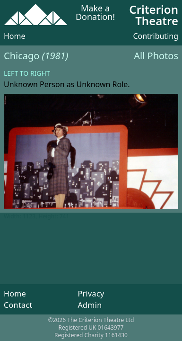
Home (15, 36)
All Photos (156, 55)
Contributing (155, 36)
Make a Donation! (95, 13)
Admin (90, 305)
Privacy (91, 293)
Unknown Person (34, 84)
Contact (18, 305)
